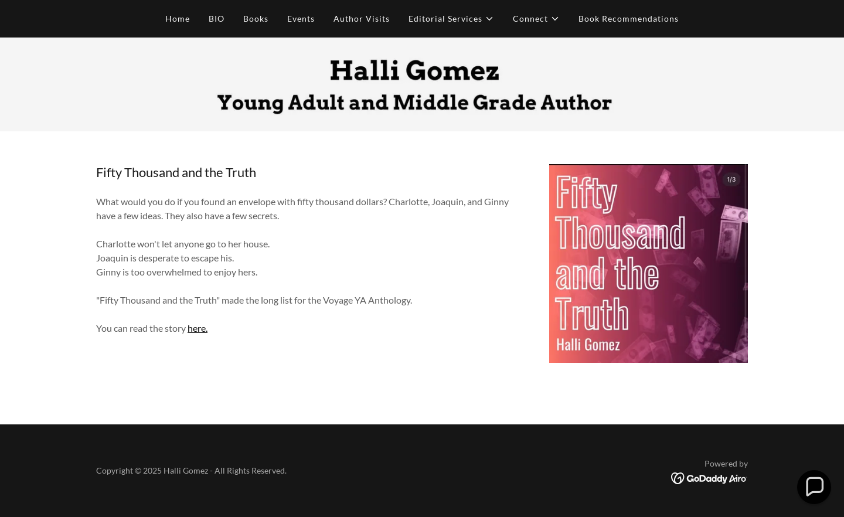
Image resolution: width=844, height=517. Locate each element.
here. (197, 328)
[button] (451, 19)
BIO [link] (216, 18)
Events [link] (301, 18)
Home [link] (177, 18)
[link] (709, 477)
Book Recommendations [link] (628, 18)
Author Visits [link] (361, 18)
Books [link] (255, 18)
